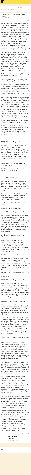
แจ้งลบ (28, 20)
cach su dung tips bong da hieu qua (13, 385)
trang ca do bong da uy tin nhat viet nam (12, 108)
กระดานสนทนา (5, 8)
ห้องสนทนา (14, 8)
